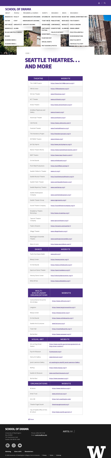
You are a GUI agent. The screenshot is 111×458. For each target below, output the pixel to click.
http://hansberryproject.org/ (61, 134)
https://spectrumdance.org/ (60, 270)
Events (44, 13)
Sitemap (58, 455)
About (7, 13)
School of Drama (18, 9)
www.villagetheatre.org (59, 231)
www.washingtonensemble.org (61, 239)
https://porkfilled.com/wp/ (60, 166)
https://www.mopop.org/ (58, 368)
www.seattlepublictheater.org (61, 182)
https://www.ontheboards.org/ (61, 265)
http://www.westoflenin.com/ (61, 244)
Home (27, 53)
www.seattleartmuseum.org (59, 373)
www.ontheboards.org (58, 160)
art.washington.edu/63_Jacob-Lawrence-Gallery (64, 362)
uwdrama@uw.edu (41, 435)
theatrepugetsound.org (60, 404)
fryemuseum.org (55, 352)
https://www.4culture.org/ (61, 388)
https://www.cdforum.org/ (61, 301)
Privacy (45, 455)
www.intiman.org (57, 139)
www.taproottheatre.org (59, 220)
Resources (74, 13)
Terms (51, 455)
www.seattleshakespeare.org (61, 195)
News (64, 13)
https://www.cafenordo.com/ (61, 123)
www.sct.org (55, 171)
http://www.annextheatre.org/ (61, 105)
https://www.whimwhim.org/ (60, 281)
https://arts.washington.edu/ (61, 399)
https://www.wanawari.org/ (61, 334)
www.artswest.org (57, 112)
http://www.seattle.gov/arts (62, 412)
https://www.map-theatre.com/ (61, 155)
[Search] (105, 3)
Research (54, 13)
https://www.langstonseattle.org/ (63, 307)
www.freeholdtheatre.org (60, 128)
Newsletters (29, 451)
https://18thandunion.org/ (60, 89)
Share (31, 419)
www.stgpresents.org (58, 200)
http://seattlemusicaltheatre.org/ (62, 177)
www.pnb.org (56, 254)
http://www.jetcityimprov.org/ (61, 144)
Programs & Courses (30, 13)
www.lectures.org (58, 323)
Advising (8, 451)
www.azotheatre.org (58, 118)
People (16, 13)
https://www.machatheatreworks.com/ (64, 150)
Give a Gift (17, 451)
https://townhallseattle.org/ (62, 329)
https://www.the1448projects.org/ (62, 83)
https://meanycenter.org (60, 313)
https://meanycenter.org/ (60, 259)
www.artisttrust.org (59, 394)
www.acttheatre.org (58, 99)
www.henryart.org (55, 357)
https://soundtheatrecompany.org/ (63, 205)
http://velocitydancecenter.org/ (62, 275)
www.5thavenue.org (58, 94)
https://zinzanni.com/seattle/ (61, 226)
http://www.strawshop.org (60, 213)
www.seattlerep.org (58, 187)
